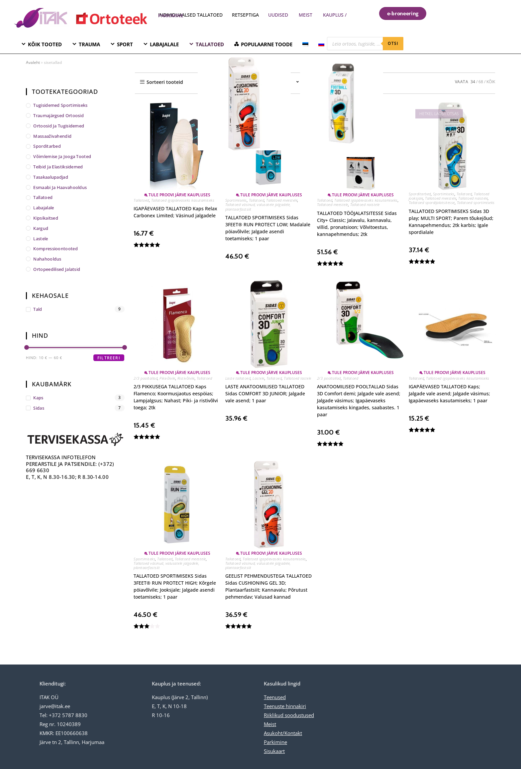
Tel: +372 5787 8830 (63, 715)
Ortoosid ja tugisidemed (58, 126)
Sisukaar (273, 751)
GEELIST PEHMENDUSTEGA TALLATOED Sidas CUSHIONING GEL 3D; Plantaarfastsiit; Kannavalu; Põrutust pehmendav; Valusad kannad (268, 586)
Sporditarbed (420, 193)
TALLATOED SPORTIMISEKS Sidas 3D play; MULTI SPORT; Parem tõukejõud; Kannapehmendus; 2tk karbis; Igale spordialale (451, 221)
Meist (270, 724)
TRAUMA (89, 44)
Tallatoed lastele (297, 378)
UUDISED (278, 15)
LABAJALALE (164, 44)
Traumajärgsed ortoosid (58, 115)
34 (472, 82)
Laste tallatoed (238, 378)
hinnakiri (295, 706)
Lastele (258, 378)
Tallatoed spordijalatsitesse (432, 202)
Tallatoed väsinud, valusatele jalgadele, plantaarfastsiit (258, 206)
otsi (393, 43)
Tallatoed (141, 200)
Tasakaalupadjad (50, 177)
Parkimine (275, 742)
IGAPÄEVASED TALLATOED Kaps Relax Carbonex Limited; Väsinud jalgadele (175, 212)
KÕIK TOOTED (45, 44)
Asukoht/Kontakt (283, 733)
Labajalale (43, 208)
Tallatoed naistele (365, 204)
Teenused (275, 697)
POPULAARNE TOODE (266, 44)
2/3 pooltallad (145, 378)
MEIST (305, 15)
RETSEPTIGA (246, 15)
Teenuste (274, 706)
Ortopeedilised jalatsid (56, 269)
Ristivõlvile (186, 378)
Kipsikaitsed (45, 218)
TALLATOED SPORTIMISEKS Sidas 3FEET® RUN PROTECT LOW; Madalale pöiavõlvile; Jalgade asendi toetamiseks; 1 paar (267, 228)
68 (480, 82)
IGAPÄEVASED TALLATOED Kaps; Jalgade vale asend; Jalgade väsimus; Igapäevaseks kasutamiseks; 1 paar (449, 393)
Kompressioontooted (55, 249)
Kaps (38, 398)
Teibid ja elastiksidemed (58, 167)
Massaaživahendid (52, 136)
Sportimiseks (236, 200)
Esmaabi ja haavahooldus (60, 187)
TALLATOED (210, 44)
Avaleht (33, 62)
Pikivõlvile (167, 378)
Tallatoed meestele (281, 200)
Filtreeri (108, 358)
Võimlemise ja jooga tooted (62, 156)
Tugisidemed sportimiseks (60, 105)
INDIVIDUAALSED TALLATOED (190, 15)
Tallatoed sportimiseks (476, 202)
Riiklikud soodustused (289, 715)
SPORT (125, 44)
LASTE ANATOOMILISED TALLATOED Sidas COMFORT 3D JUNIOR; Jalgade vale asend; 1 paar (265, 393)
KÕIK (490, 82)
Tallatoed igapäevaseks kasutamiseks (183, 200)
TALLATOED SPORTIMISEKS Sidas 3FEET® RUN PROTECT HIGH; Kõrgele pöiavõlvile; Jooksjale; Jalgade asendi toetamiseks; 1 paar (175, 586)
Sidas (38, 408)
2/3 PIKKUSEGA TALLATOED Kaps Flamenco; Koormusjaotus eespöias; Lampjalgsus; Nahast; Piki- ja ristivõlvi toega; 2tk (176, 397)
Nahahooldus (47, 259)
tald (37, 309)
